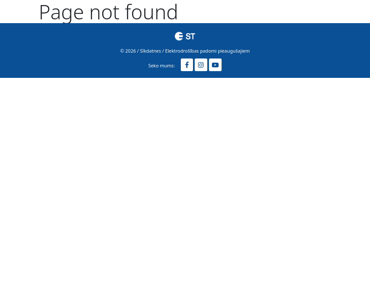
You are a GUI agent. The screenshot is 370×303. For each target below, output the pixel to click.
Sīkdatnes (150, 51)
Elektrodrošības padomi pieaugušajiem (207, 51)
